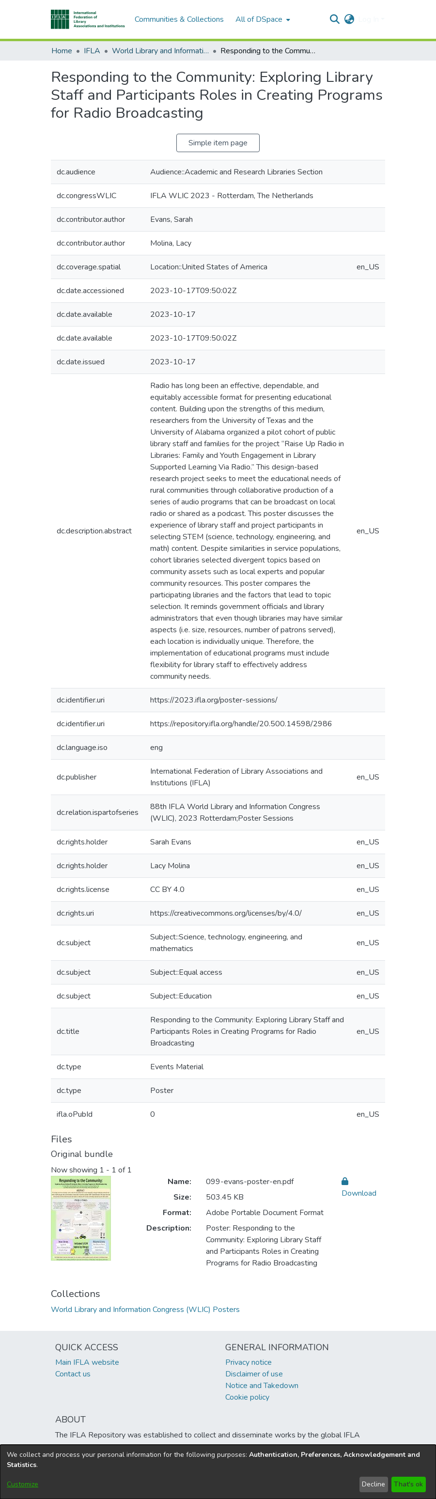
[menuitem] (262, 19)
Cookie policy (247, 1397)
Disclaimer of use (254, 1374)
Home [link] (61, 51)
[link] (145, 1309)
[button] (88, 19)
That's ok (408, 1484)
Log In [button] (369, 19)
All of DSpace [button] (258, 19)
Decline (373, 1484)
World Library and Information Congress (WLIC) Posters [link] (160, 51)
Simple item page (218, 143)
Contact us (73, 1374)
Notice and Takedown (261, 1385)
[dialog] (218, 1472)
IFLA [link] (92, 51)
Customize (22, 1484)
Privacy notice (248, 1362)
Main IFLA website (87, 1362)
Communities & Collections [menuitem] (179, 19)
